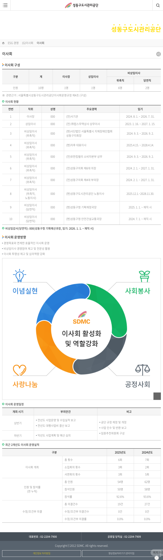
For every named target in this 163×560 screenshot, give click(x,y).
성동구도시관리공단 (81, 5)
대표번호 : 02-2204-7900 (43, 537)
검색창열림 (157, 5)
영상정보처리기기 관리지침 (121, 553)
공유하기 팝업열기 (158, 54)
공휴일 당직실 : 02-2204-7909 (124, 537)
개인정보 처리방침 (41, 553)
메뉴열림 (5, 5)
